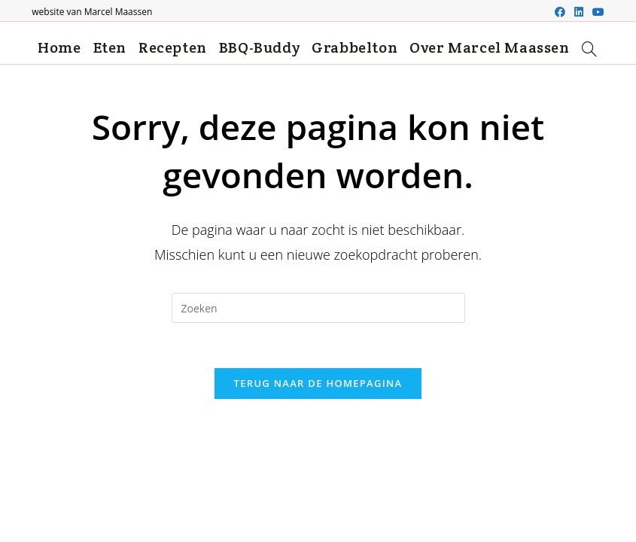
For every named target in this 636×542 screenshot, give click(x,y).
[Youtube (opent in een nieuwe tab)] (596, 12)
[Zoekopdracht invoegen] (318, 308)
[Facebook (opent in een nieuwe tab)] (560, 12)
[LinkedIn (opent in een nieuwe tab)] (579, 12)
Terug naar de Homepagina (318, 383)
